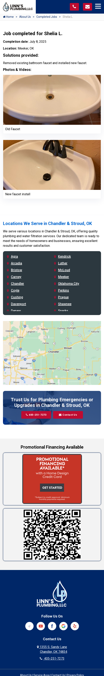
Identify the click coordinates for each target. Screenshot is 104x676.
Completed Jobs (46, 16)
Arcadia (16, 263)
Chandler (17, 283)
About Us (25, 16)
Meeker (63, 277)
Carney (16, 277)
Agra (14, 256)
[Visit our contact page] (87, 7)
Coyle (15, 290)
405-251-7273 (36, 414)
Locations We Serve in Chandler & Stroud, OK (47, 223)
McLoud (64, 270)
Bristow (16, 270)
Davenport (18, 304)
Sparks (63, 311)
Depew (16, 311)
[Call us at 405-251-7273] (74, 7)
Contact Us (68, 414)
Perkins (63, 290)
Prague (63, 297)
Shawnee (64, 304)
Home (8, 16)
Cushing (17, 297)
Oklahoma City (68, 283)
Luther (62, 263)
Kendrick (64, 256)
